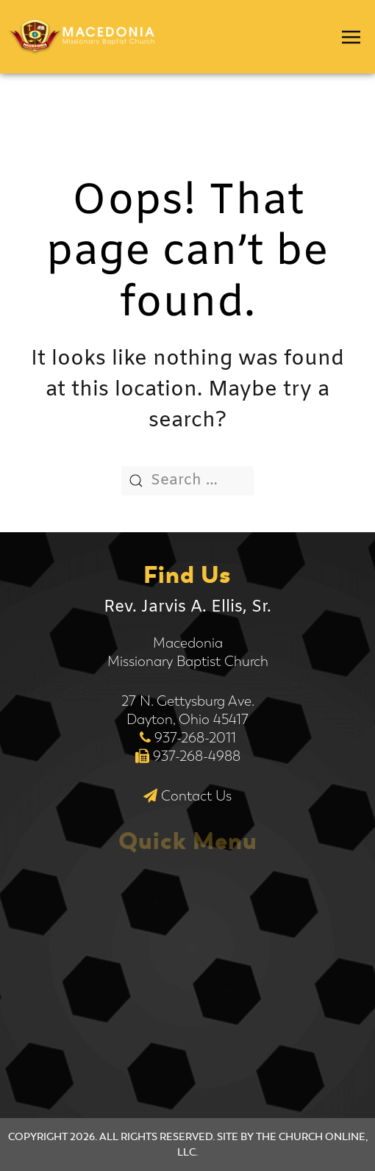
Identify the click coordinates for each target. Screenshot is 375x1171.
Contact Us (196, 796)
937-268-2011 (195, 738)
